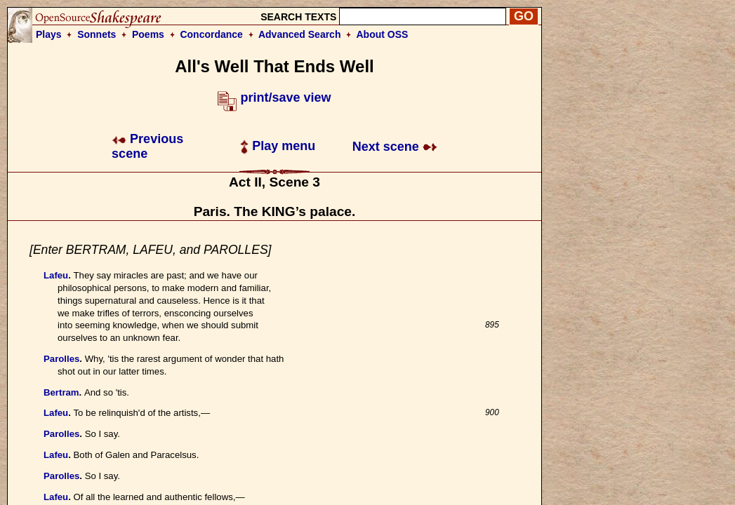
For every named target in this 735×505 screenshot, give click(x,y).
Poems (148, 34)
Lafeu (56, 275)
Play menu (277, 146)
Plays (49, 34)
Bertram (61, 392)
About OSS (383, 34)
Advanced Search (299, 34)
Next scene (394, 147)
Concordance (211, 34)
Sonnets (96, 34)
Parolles (61, 359)
